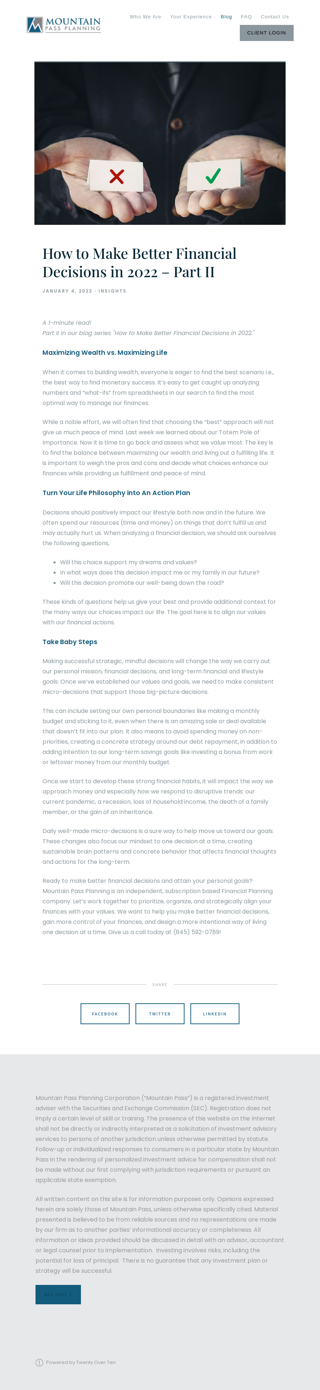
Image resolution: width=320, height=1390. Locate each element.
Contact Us (275, 16)
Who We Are (145, 16)
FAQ (246, 16)
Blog (226, 16)
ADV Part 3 (58, 1294)
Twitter (160, 1014)
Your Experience (191, 16)
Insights (112, 291)
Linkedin (215, 1014)
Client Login (266, 33)
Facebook (105, 1014)
